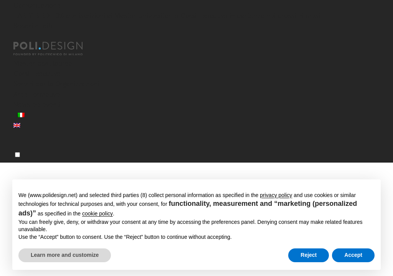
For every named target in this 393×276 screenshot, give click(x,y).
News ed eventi (37, 104)
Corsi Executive (37, 73)
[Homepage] (54, 49)
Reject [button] (309, 255)
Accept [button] (353, 255)
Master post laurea (42, 63)
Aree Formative (36, 94)
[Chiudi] (18, 37)
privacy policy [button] (276, 195)
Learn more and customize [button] (65, 255)
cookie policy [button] (97, 213)
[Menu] (17, 154)
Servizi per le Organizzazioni (56, 83)
